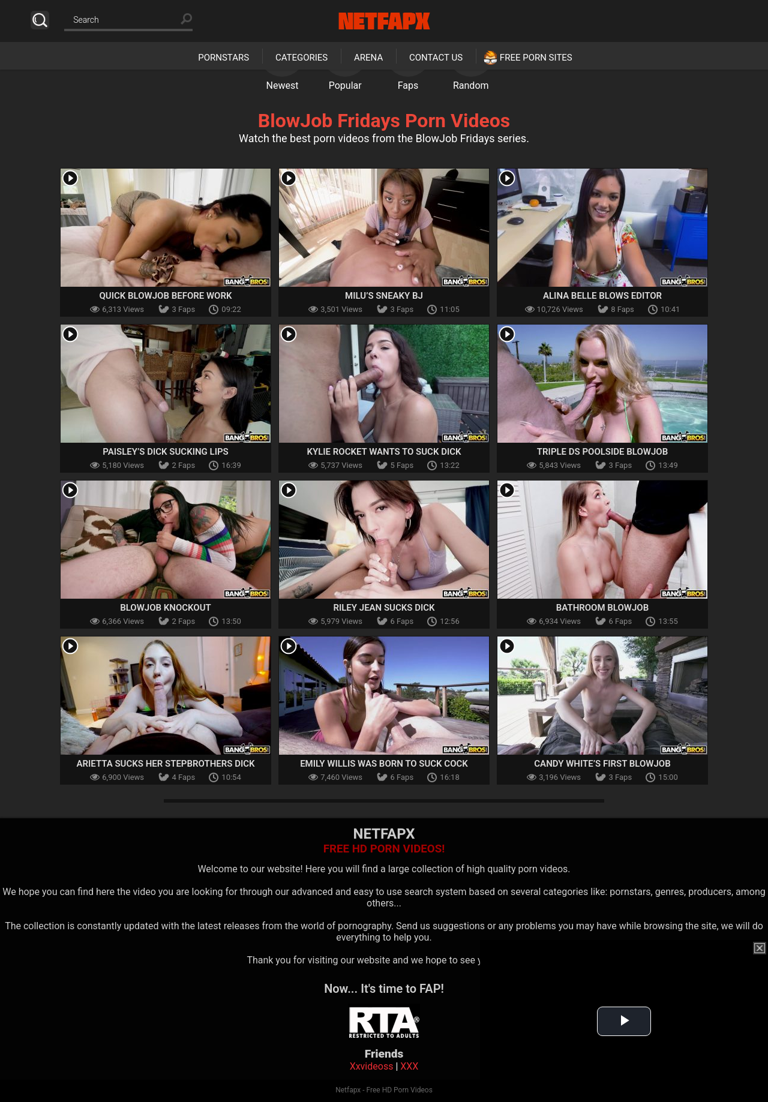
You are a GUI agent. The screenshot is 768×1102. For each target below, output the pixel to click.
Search (40, 20)
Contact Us (436, 57)
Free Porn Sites (536, 57)
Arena (368, 57)
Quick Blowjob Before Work (166, 295)
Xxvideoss (372, 1066)
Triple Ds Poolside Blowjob (602, 451)
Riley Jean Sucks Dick (383, 607)
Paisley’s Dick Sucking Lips (165, 451)
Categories (301, 57)
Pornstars (223, 57)
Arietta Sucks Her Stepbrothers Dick (165, 763)
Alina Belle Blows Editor (602, 295)
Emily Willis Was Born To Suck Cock (384, 763)
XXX (409, 1066)
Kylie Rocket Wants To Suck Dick (384, 451)
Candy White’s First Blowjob (602, 763)
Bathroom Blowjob (602, 607)
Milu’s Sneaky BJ (384, 295)
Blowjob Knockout (165, 607)
